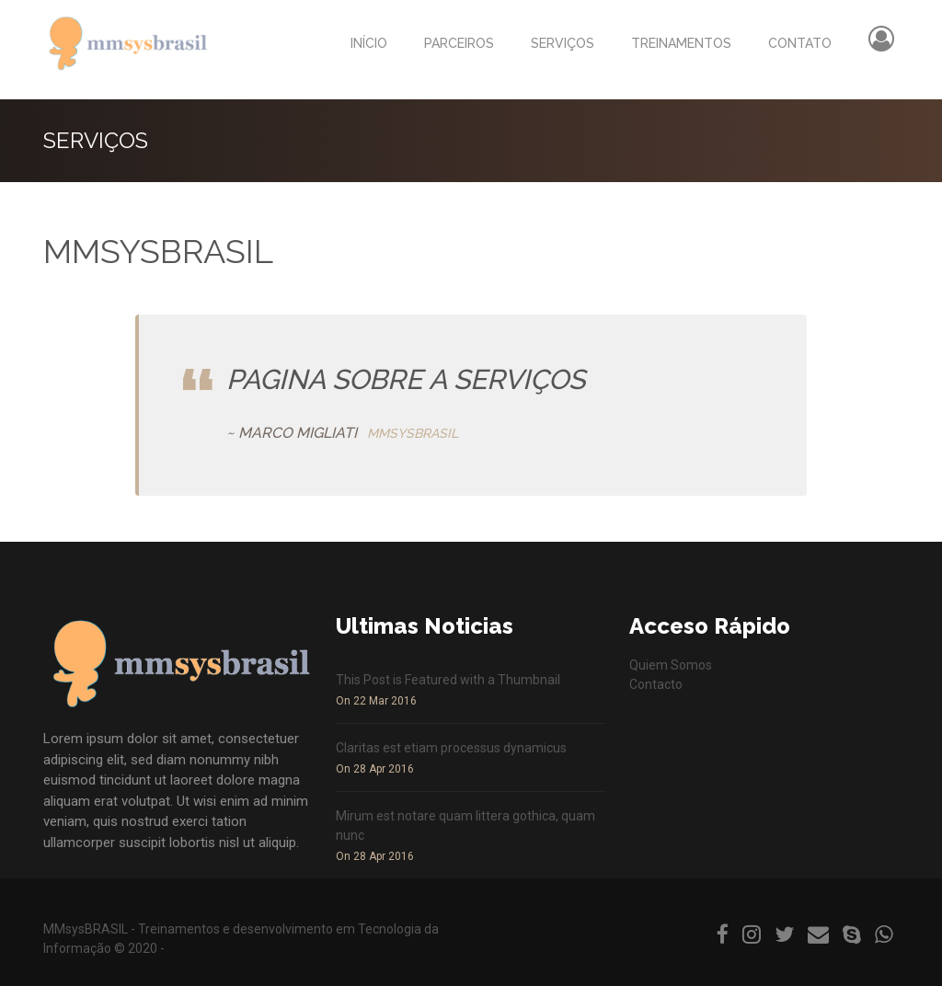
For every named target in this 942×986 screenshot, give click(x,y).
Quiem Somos (670, 665)
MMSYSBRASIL (412, 433)
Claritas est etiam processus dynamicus (451, 747)
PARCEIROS (459, 43)
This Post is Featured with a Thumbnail (448, 679)
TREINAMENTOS (681, 43)
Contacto (656, 684)
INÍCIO (368, 43)
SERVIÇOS (562, 43)
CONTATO (800, 43)
